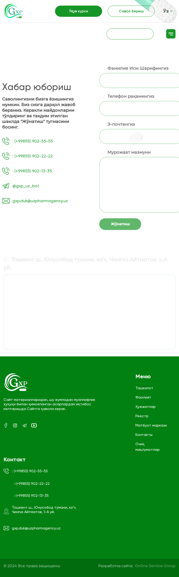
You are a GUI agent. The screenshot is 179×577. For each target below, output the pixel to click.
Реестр (141, 416)
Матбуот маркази (151, 425)
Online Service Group (155, 566)
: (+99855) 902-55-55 (25, 471)
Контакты (143, 434)
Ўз (168, 11)
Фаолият (143, 397)
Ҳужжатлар (145, 406)
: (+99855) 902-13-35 (31, 495)
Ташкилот (144, 388)
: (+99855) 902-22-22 (32, 483)
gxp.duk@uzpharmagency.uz (32, 528)
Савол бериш (131, 11)
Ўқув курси (78, 11)
